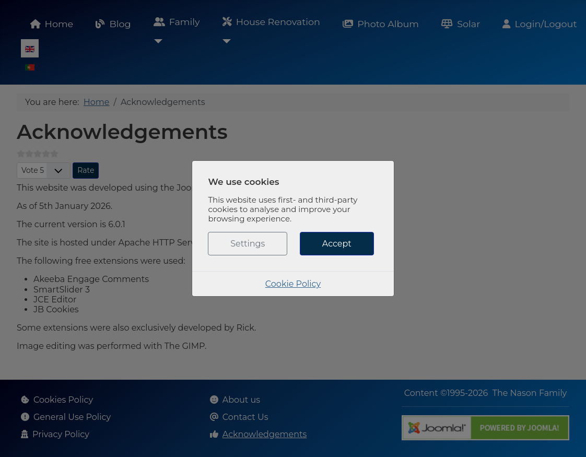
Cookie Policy (293, 284)
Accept (336, 244)
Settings (247, 244)
